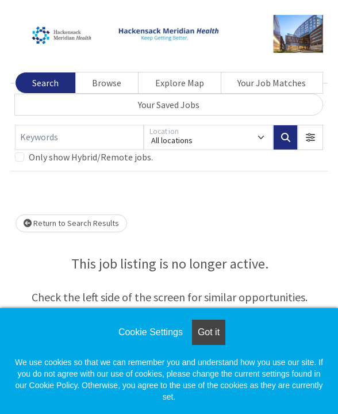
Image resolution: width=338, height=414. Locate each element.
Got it (209, 332)
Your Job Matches (271, 83)
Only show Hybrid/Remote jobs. (91, 157)
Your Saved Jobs (168, 104)
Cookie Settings (150, 332)
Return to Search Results (71, 223)
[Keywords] (79, 137)
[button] (310, 137)
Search (45, 83)
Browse (106, 83)
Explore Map (179, 83)
